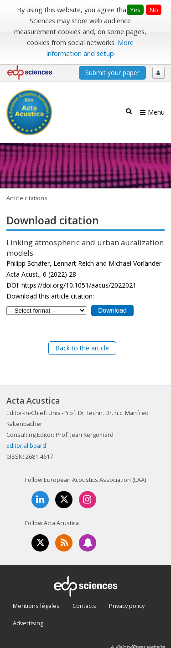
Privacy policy (127, 606)
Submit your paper (112, 72)
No (153, 9)
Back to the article (82, 348)
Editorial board (26, 445)
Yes (135, 9)
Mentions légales (36, 606)
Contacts (84, 606)
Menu (156, 112)
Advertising (28, 623)
